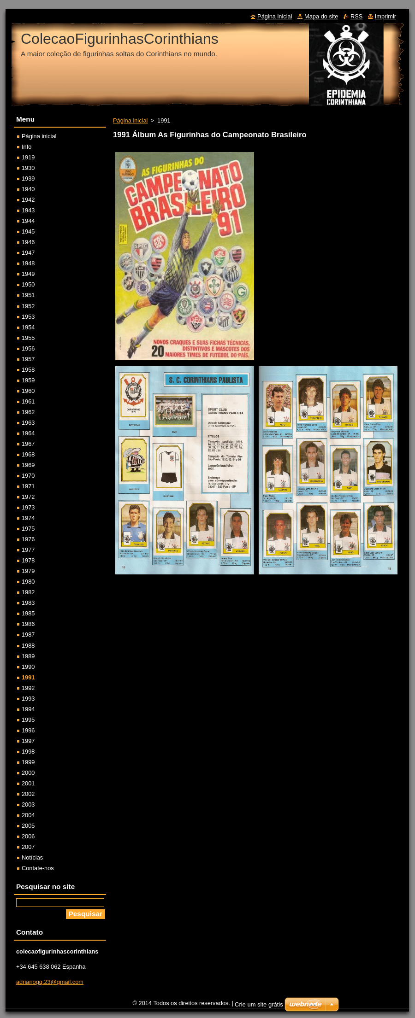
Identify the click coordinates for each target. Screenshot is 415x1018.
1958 (28, 369)
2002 (28, 793)
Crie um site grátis (259, 1004)
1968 (28, 454)
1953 (28, 316)
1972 (28, 496)
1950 (28, 284)
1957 (28, 359)
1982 (28, 592)
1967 (28, 443)
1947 (28, 252)
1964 (28, 433)
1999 (28, 762)
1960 (28, 390)
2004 (28, 815)
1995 (28, 719)
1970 (28, 475)
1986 (28, 623)
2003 (28, 804)
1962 (28, 412)
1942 (28, 199)
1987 (28, 634)
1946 (28, 242)
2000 (28, 772)
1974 (28, 518)
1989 (28, 656)
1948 (28, 263)
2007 (28, 846)
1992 (28, 688)
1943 (28, 210)
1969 (28, 465)
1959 (28, 380)
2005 (28, 825)
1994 (28, 709)
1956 (28, 348)
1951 (28, 295)
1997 (28, 740)
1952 (28, 306)
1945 (28, 231)
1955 (28, 337)
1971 (28, 486)
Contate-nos (38, 868)
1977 (28, 549)
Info (26, 146)
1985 (28, 613)
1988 (28, 645)
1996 (28, 730)
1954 (28, 327)
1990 (28, 666)
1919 (28, 157)
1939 (28, 178)
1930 (28, 167)
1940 (28, 189)
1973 (28, 507)
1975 (28, 528)
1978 (28, 560)
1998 (28, 751)
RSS (356, 16)
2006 (28, 836)
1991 (28, 677)
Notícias (32, 857)
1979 (28, 571)
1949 (28, 273)
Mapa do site (321, 16)
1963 (28, 422)
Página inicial (130, 120)
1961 (28, 401)
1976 (28, 539)
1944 (28, 220)
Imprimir (385, 16)
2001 (28, 783)
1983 (28, 602)
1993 (28, 698)
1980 (28, 581)
